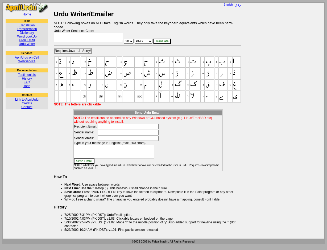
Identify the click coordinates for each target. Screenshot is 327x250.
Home (27, 14)
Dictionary (27, 33)
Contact (26, 107)
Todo (26, 86)
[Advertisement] (284, 83)
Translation (27, 25)
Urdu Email (27, 40)
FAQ (27, 82)
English (228, 4)
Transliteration (27, 29)
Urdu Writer (27, 44)
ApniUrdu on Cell (27, 57)
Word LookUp (26, 36)
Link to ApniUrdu (27, 99)
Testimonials (27, 75)
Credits (27, 103)
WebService (26, 61)
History (27, 78)
